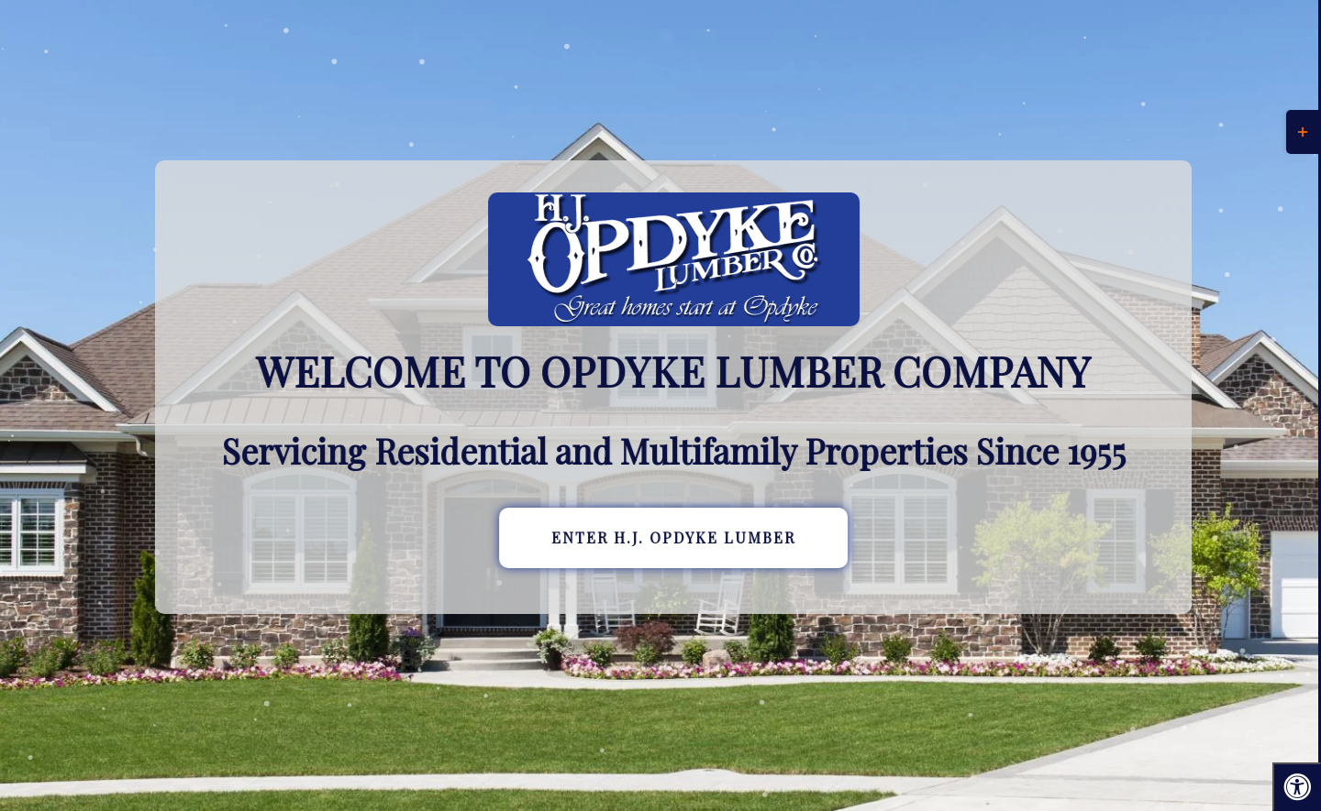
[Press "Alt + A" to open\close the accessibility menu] (1296, 786)
